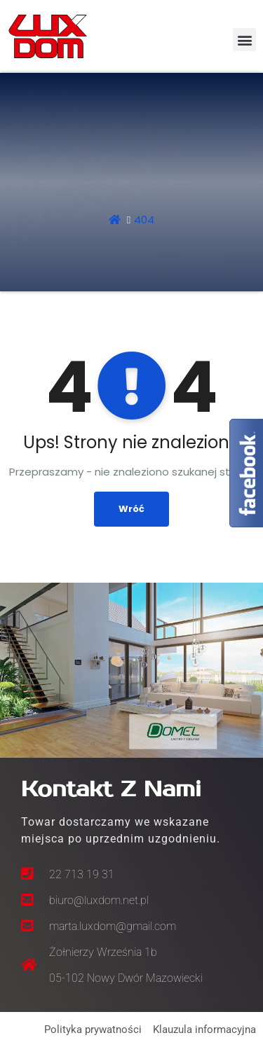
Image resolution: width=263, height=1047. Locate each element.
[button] (244, 39)
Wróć (131, 508)
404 (144, 219)
